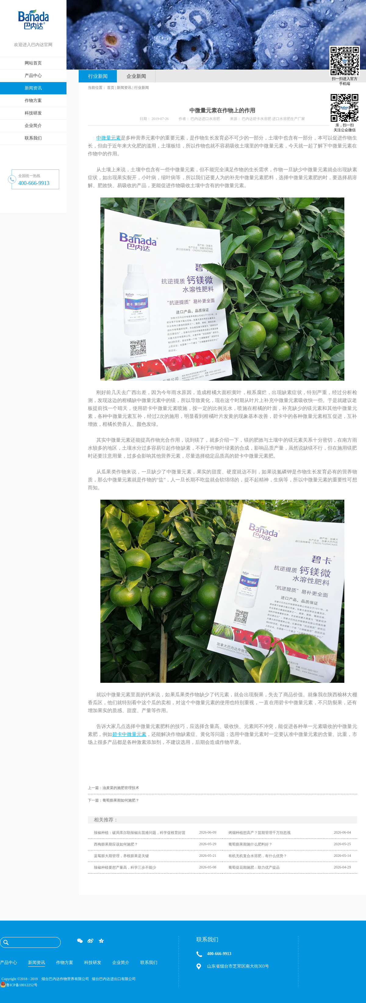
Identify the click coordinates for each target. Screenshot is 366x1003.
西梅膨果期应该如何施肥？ (116, 844)
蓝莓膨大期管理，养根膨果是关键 (121, 856)
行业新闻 (141, 87)
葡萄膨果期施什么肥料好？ (250, 844)
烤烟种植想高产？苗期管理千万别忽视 (259, 833)
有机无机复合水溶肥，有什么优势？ (257, 856)
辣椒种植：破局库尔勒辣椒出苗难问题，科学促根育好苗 (139, 833)
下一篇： (113, 800)
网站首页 (33, 63)
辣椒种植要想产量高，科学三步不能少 (125, 867)
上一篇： (113, 788)
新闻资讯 (124, 87)
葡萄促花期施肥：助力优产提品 (254, 867)
